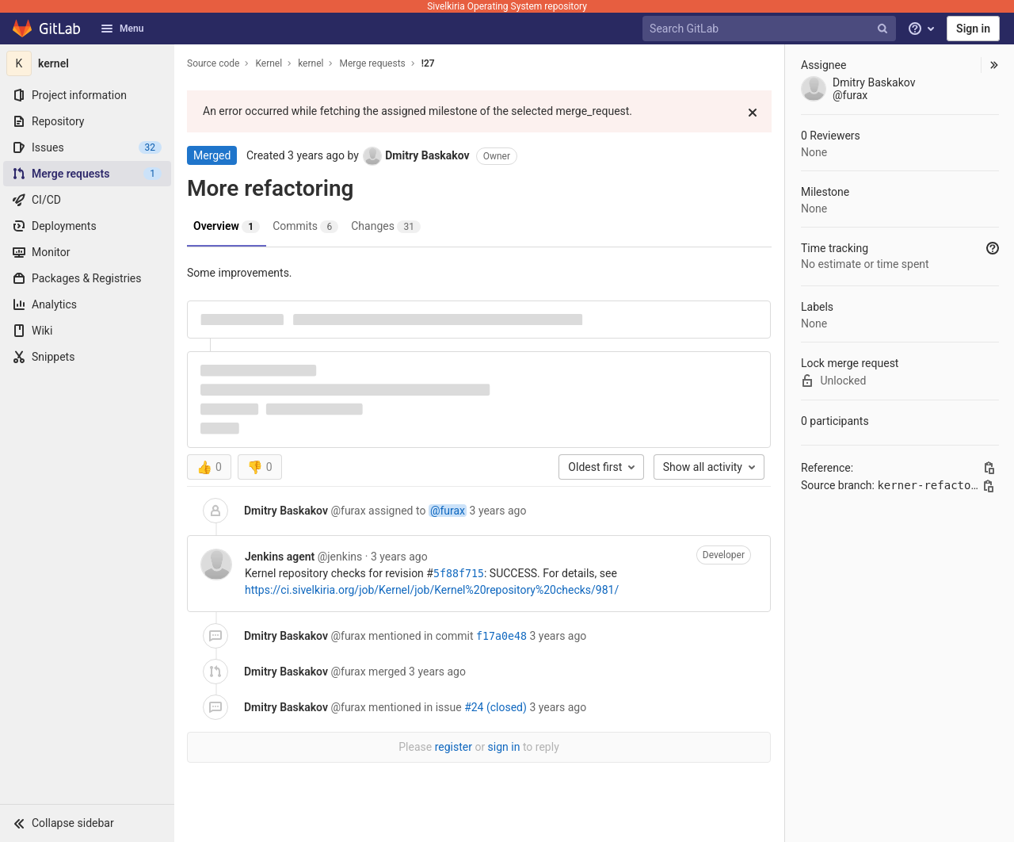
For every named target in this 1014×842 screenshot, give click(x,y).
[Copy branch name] (988, 486)
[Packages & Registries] (87, 278)
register (453, 747)
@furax (447, 510)
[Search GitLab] (771, 29)
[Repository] (87, 121)
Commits (305, 226)
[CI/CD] (87, 199)
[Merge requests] (87, 173)
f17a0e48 (501, 636)
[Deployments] (87, 226)
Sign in (973, 28)
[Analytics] (87, 304)
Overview (226, 226)
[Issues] (87, 147)
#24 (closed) (495, 707)
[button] (87, 823)
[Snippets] (87, 356)
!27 (428, 63)
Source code (213, 63)
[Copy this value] (989, 467)
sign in (504, 747)
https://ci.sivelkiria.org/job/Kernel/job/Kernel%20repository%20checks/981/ (432, 590)
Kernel (268, 63)
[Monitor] (87, 252)
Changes (386, 226)
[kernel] (87, 63)
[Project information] (87, 95)
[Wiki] (87, 330)
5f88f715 (458, 574)
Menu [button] (122, 28)
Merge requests (372, 63)
